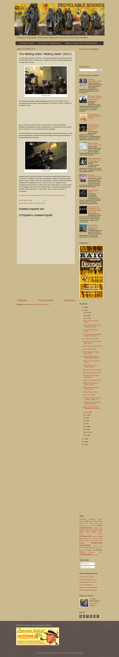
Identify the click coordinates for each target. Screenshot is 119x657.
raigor (94, 599)
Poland (100, 540)
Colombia (86, 523)
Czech (100, 523)
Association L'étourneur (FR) (87, 579)
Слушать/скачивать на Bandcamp (30, 195)
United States (85, 554)
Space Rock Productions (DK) (88, 587)
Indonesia (100, 534)
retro (86, 547)
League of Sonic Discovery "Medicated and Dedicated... (92, 407)
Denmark (82, 525)
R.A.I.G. (81, 547)
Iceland (81, 534)
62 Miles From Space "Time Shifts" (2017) (91, 388)
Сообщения (85, 563)
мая (84, 423)
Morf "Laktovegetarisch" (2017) (92, 373)
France (81, 530)
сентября (86, 412)
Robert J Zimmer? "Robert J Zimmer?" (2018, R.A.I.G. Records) (94, 127)
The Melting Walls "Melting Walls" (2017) (91, 376)
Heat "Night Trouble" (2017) (91, 339)
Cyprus (96, 523)
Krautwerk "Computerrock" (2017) (95, 175)
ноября (85, 315)
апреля (85, 426)
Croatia (91, 523)
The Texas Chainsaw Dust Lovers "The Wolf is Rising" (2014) (94, 97)
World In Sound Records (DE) (88, 590)
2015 (83, 441)
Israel (97, 536)
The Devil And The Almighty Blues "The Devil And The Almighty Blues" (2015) (95, 209)
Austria (100, 519)
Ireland (94, 536)
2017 (83, 310)
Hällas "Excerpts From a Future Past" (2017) (94, 159)
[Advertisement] (46, 281)
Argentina (82, 519)
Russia (91, 547)
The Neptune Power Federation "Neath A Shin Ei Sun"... (92, 335)
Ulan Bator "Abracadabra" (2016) (94, 80)
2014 (83, 444)
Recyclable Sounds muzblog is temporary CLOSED (94, 116)
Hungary (100, 532)
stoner (43, 203)
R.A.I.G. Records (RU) (86, 585)
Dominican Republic (91, 525)
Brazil (95, 521)
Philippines (95, 540)
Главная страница (45, 300)
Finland (96, 528)
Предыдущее (69, 300)
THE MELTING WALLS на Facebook (53, 195)
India (90, 534)
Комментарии (86, 567)
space (89, 550)
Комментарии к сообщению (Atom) (38, 304)
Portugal (81, 543)
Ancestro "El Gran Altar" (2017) (92, 380)
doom (99, 525)
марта (85, 429)
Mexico (30, 203)
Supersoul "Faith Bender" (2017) (92, 370)
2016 (83, 439)
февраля (86, 432)
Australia (92, 519)
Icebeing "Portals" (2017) (90, 392)
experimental (85, 528)
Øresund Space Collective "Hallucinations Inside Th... (91, 357)
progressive (96, 542)
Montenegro (91, 538)
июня (85, 421)
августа (85, 415)
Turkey (100, 552)
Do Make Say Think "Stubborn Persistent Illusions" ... (92, 403)
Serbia (95, 547)
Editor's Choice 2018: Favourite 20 (81, 43)
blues (26, 203)
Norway (81, 540)
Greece (88, 532)
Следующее (22, 300)
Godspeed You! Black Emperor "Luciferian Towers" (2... (92, 398)
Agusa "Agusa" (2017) (89, 349)
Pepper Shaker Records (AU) (88, 582)
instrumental (85, 536)
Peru (91, 540)
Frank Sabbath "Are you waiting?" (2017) (90, 366)
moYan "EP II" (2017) (89, 395)
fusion (87, 530)
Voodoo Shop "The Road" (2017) (92, 346)
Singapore (99, 547)
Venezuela (95, 554)
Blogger (80, 653)
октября (85, 318)
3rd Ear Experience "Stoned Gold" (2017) (91, 352)
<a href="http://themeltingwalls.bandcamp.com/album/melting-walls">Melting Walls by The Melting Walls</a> (46, 115)
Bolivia (91, 521)
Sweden (82, 552)
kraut (81, 538)
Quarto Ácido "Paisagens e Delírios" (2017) (91, 383)
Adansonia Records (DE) (86, 577)
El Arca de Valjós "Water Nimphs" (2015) (95, 144)
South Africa (82, 550)
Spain (93, 550)
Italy (100, 536)
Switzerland (92, 552)
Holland (94, 532)
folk (101, 528)
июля (85, 418)
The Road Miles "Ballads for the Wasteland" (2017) (92, 326)
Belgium (81, 521)
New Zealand (98, 538)
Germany (94, 530)
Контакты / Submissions (49, 43)
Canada (100, 521)
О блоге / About (26, 43)
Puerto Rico (98, 545)
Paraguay (87, 540)
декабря (86, 312)
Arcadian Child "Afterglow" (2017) (93, 226)
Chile (80, 523)
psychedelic (36, 203)
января (85, 435)
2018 (83, 307)
